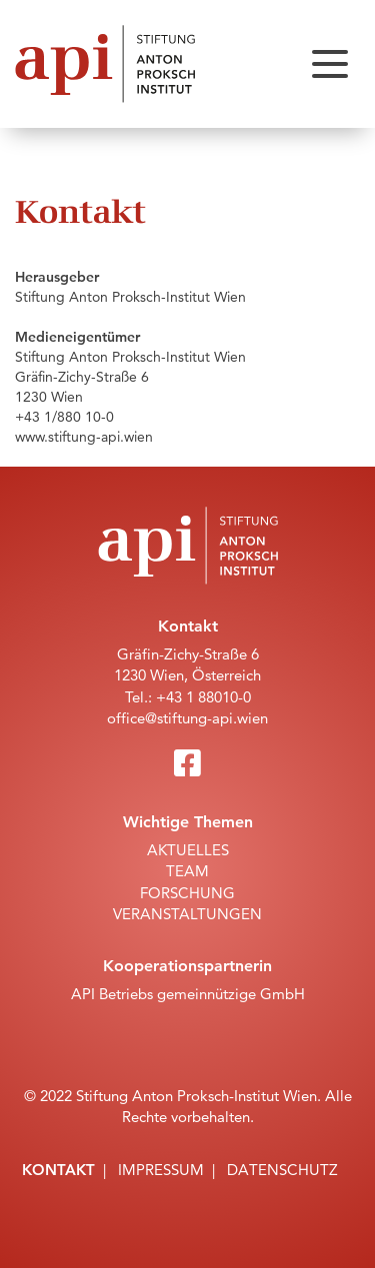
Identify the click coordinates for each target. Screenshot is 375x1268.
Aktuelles (188, 849)
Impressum (161, 1169)
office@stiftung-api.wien (187, 717)
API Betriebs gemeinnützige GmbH (188, 993)
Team (187, 870)
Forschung (187, 892)
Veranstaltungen (187, 913)
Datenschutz (282, 1169)
